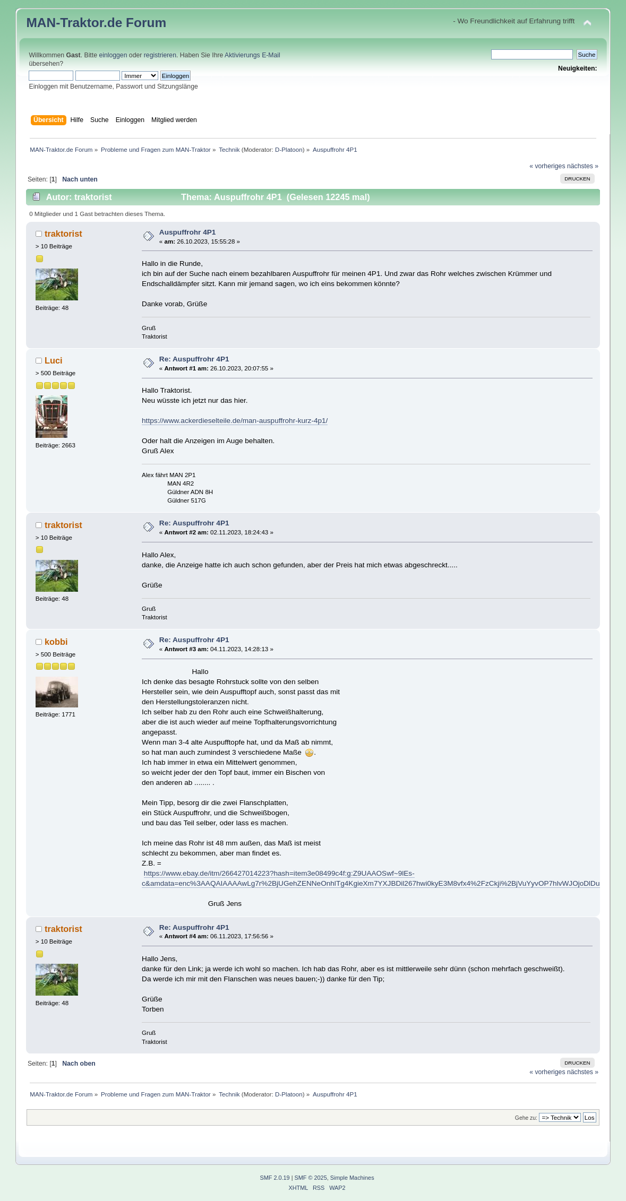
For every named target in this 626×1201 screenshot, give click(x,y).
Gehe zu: (526, 1118)
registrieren (160, 55)
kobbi (56, 641)
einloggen (113, 55)
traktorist (63, 233)
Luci (54, 360)
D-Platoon (289, 149)
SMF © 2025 (311, 1177)
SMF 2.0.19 (274, 1177)
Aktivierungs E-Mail (252, 55)
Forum (146, 22)
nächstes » (582, 166)
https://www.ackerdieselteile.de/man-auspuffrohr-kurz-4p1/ (235, 421)
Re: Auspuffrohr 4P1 (194, 359)
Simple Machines (352, 1177)
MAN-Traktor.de (74, 22)
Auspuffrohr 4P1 (187, 232)
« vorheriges (547, 166)
